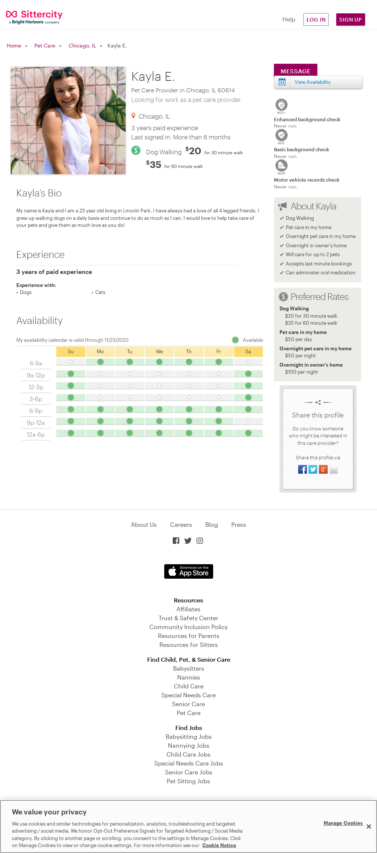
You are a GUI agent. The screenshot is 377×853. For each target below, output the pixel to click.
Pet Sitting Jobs (188, 780)
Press (238, 524)
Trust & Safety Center (188, 617)
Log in (316, 19)
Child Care (189, 686)
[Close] (369, 827)
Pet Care (44, 45)
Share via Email (333, 469)
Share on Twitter (312, 469)
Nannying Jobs (188, 745)
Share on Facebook (302, 469)
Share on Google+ (323, 469)
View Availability (313, 82)
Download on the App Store (188, 571)
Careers (181, 524)
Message (296, 71)
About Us (144, 524)
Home (14, 45)
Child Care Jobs (188, 754)
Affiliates (188, 608)
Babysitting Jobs (189, 736)
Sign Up (350, 19)
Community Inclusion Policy (188, 626)
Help (288, 19)
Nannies (188, 677)
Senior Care (188, 703)
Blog (211, 524)
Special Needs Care (188, 694)
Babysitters (188, 668)
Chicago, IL (82, 45)
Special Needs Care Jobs (188, 763)
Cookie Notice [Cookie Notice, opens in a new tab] (219, 845)
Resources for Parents (188, 635)
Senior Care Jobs (188, 772)
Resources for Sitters (188, 644)
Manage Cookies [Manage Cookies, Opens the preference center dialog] (343, 823)
